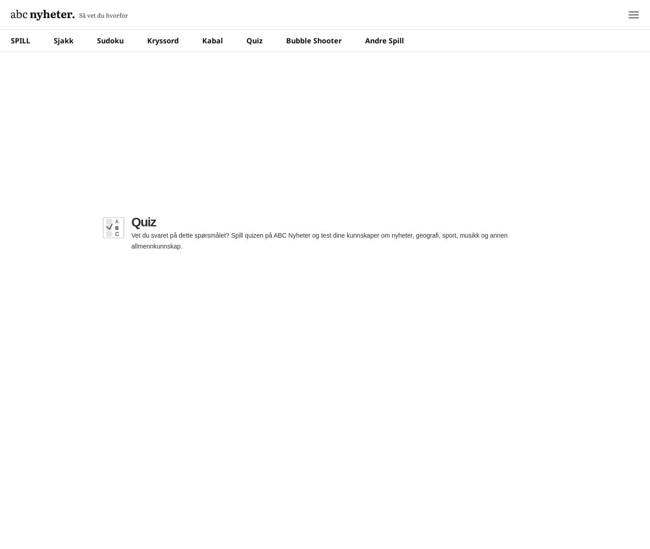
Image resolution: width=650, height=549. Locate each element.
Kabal (212, 41)
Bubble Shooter (314, 41)
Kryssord (163, 41)
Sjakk (64, 41)
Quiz (254, 41)
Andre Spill (384, 41)
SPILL (20, 41)
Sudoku (110, 41)
